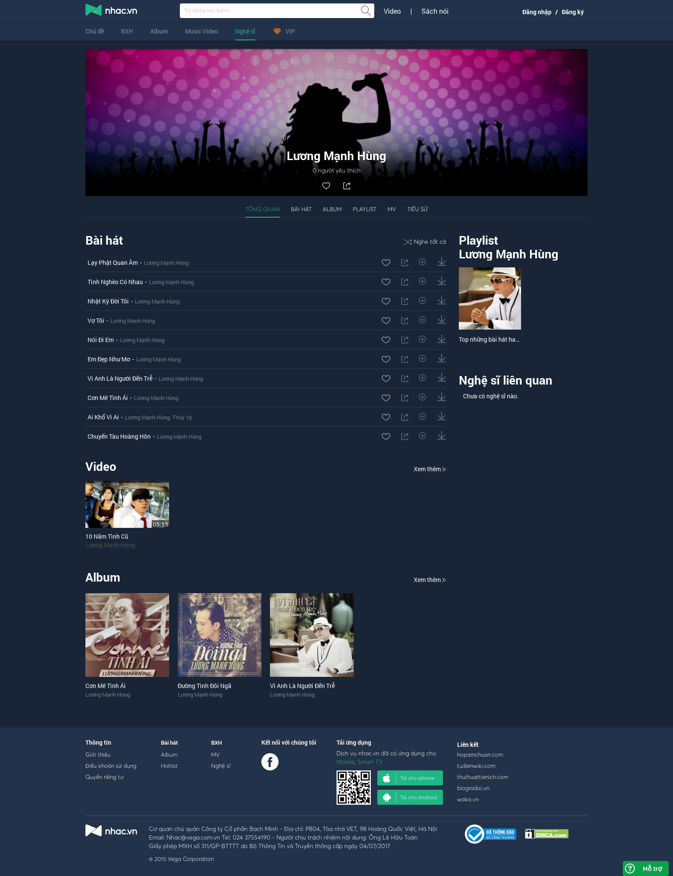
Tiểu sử (417, 209)
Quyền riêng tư (104, 776)
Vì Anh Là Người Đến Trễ (120, 378)
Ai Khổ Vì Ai (103, 417)
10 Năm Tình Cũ (106, 536)
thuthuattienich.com (482, 776)
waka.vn (468, 799)
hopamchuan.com (480, 754)
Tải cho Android (410, 797)
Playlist (364, 209)
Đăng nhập (537, 12)
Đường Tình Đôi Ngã (204, 686)
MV (392, 209)
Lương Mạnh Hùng (166, 263)
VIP (284, 31)
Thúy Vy (182, 417)
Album (159, 31)
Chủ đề (94, 31)
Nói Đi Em (101, 340)
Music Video (201, 31)
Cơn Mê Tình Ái (108, 398)
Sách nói (435, 11)
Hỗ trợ (652, 868)
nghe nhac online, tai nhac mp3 (111, 11)
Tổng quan (263, 209)
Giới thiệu (97, 754)
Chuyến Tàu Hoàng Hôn (119, 436)
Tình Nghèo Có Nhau (115, 282)
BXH (127, 31)
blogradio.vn (473, 788)
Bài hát (301, 209)
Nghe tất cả (425, 241)
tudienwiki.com (476, 765)
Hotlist (169, 765)
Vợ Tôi (96, 320)
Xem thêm (430, 469)
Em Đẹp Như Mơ (109, 359)
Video (392, 11)
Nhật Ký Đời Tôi (108, 301)
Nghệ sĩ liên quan (505, 380)
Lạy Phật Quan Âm (113, 262)
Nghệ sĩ (245, 31)
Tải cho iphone (408, 778)
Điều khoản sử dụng (110, 765)
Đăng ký (573, 12)
